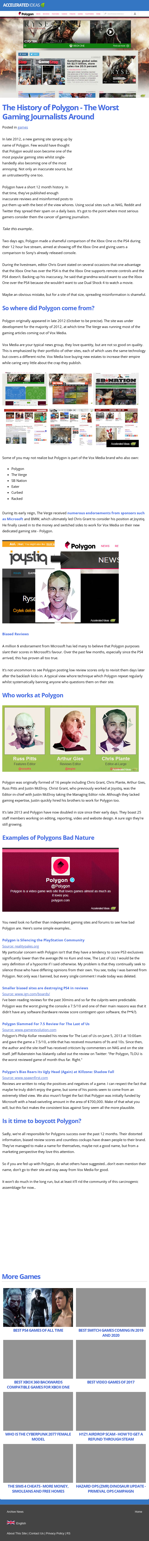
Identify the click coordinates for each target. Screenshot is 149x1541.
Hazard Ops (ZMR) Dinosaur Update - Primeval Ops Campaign (111, 1488)
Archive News (15, 1511)
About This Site (17, 1533)
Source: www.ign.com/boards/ (26, 994)
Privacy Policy (55, 1533)
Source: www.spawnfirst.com (25, 1077)
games (23, 127)
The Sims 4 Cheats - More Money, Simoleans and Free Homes (38, 1488)
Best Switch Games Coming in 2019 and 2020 (110, 1333)
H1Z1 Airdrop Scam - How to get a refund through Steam (111, 1436)
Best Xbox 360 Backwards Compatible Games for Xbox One (38, 1384)
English (21, 1523)
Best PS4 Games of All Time (38, 1330)
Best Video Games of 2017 (110, 1382)
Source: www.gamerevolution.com (29, 1029)
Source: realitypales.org (20, 946)
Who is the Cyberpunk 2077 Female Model (38, 1436)
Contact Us (36, 1533)
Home (138, 1511)
